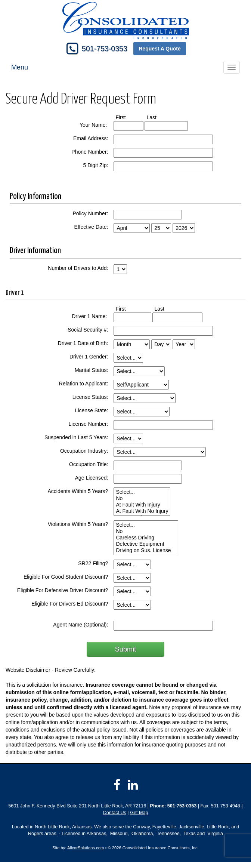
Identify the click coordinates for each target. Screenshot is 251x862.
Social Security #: (88, 330)
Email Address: (90, 138)
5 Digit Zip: (95, 165)
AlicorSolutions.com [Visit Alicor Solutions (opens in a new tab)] (85, 848)
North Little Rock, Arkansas (63, 826)
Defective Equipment (146, 544)
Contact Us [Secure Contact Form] (114, 812)
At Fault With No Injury (142, 511)
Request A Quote (160, 49)
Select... (142, 492)
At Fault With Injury (142, 505)
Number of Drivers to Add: (78, 268)
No (142, 498)
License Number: (88, 424)
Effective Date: (91, 227)
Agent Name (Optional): (80, 625)
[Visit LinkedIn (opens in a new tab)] (133, 785)
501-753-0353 (104, 48)
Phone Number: (89, 152)
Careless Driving (146, 538)
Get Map (139, 812)
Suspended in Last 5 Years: (76, 437)
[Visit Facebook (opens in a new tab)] (117, 785)
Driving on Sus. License (146, 550)
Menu (19, 67)
